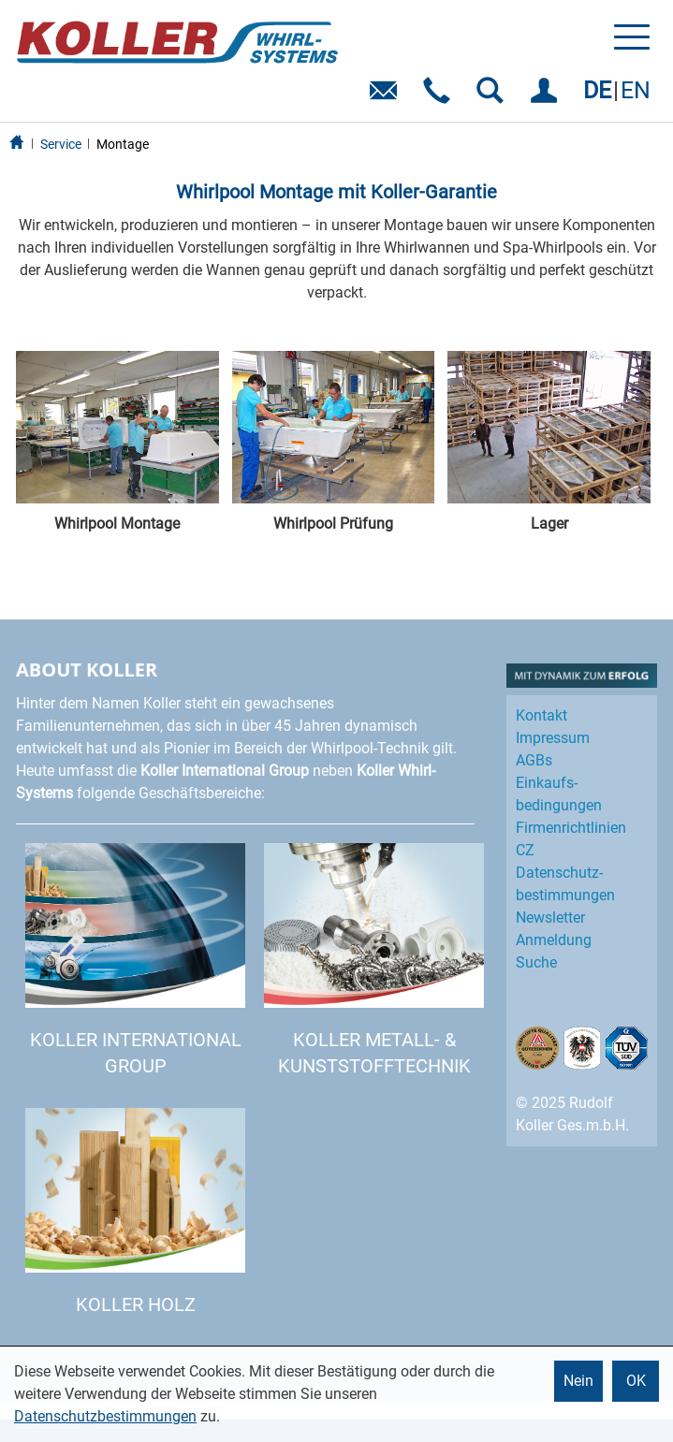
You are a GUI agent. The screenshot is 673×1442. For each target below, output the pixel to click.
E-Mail (387, 97)
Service (60, 144)
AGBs (534, 760)
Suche (536, 962)
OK (636, 1381)
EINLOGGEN (547, 97)
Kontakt (541, 715)
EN (636, 90)
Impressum (553, 738)
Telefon (440, 97)
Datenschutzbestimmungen (105, 1416)
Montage (122, 144)
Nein (578, 1381)
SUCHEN (493, 97)
